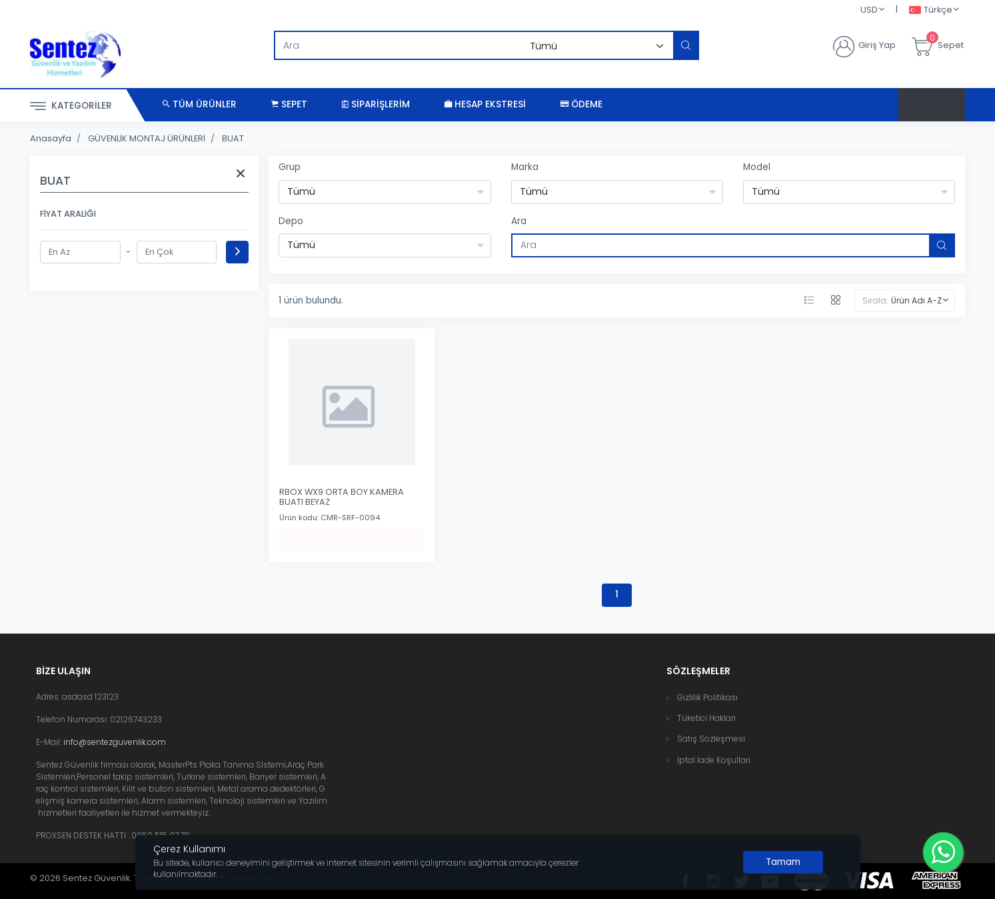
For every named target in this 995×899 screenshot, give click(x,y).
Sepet (289, 104)
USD (869, 9)
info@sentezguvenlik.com (114, 742)
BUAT (233, 138)
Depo (291, 221)
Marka (524, 167)
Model (756, 167)
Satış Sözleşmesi (711, 738)
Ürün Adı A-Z (916, 300)
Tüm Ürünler (200, 104)
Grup (290, 167)
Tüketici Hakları (706, 718)
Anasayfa (50, 138)
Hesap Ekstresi (485, 104)
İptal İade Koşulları (713, 760)
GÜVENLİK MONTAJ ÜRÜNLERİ (146, 138)
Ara (518, 221)
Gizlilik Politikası (707, 697)
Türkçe (930, 10)
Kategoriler (71, 106)
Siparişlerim (376, 104)
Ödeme (581, 104)
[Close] (783, 862)
